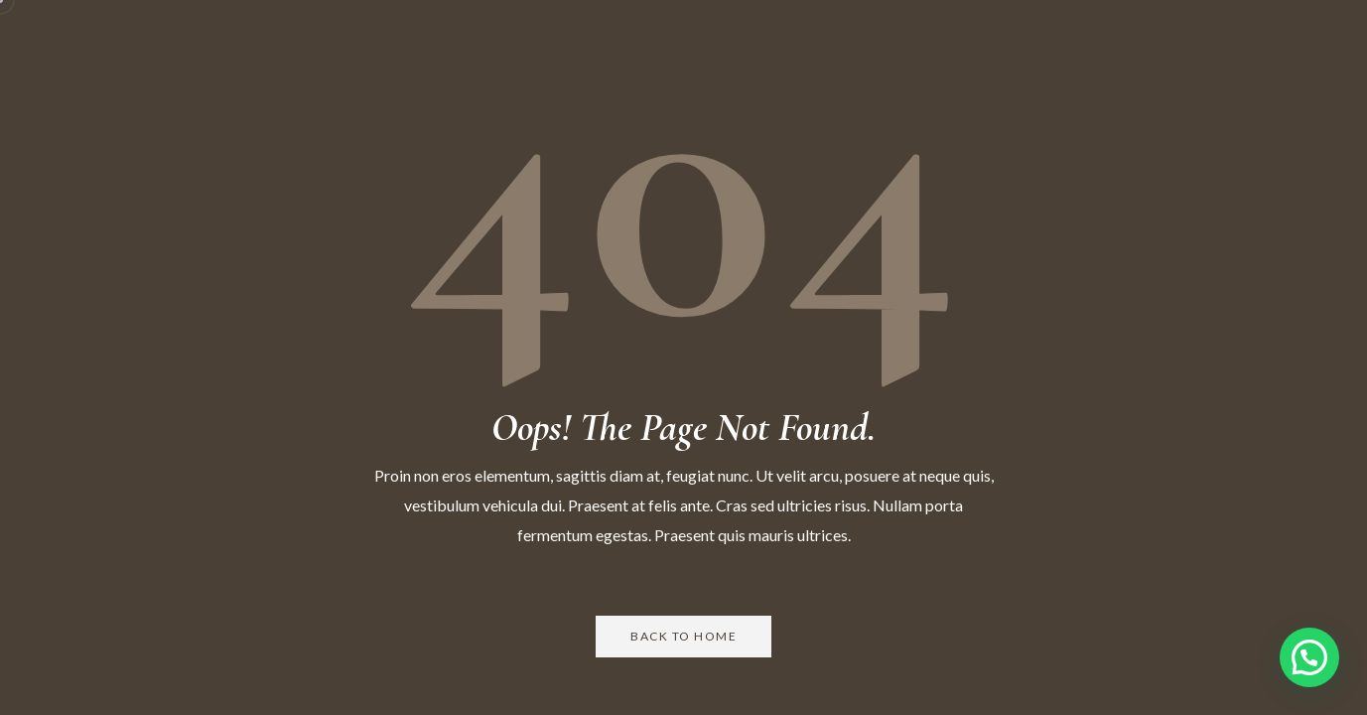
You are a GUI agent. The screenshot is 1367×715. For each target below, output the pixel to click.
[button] (1309, 657)
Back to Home (683, 636)
